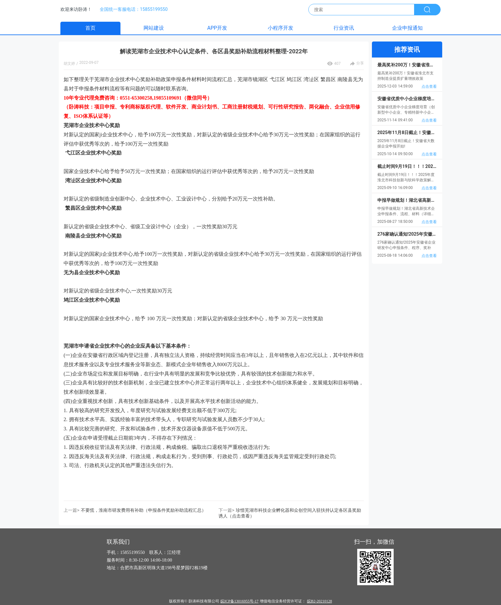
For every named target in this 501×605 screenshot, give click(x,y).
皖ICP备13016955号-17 (239, 601)
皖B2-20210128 (319, 601)
